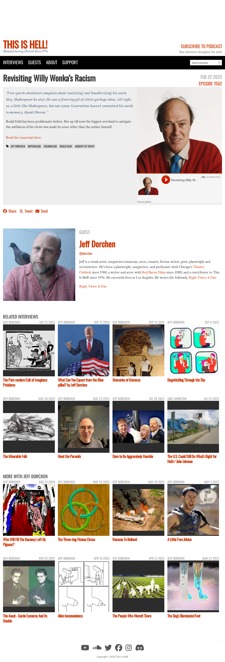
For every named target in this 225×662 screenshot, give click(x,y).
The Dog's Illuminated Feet (183, 616)
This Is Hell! (25, 44)
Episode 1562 (210, 83)
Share (10, 211)
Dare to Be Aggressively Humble (132, 456)
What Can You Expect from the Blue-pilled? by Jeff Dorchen (81, 382)
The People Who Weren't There (131, 616)
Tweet (26, 211)
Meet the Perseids (69, 456)
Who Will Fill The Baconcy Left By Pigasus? (24, 541)
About (51, 62)
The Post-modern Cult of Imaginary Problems (25, 382)
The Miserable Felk (15, 456)
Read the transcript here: (23, 137)
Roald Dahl (66, 146)
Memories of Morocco (126, 380)
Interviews (13, 62)
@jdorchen (85, 253)
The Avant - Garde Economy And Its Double (25, 618)
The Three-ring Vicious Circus (76, 539)
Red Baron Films (154, 272)
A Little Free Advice (179, 539)
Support (70, 62)
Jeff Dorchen (18, 146)
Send (41, 211)
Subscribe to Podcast (201, 46)
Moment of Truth (84, 146)
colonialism (50, 146)
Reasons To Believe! (124, 539)
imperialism (34, 146)
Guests (34, 62)
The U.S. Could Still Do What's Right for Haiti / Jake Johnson (192, 458)
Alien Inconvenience (70, 616)
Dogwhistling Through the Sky (186, 380)
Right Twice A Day (202, 277)
